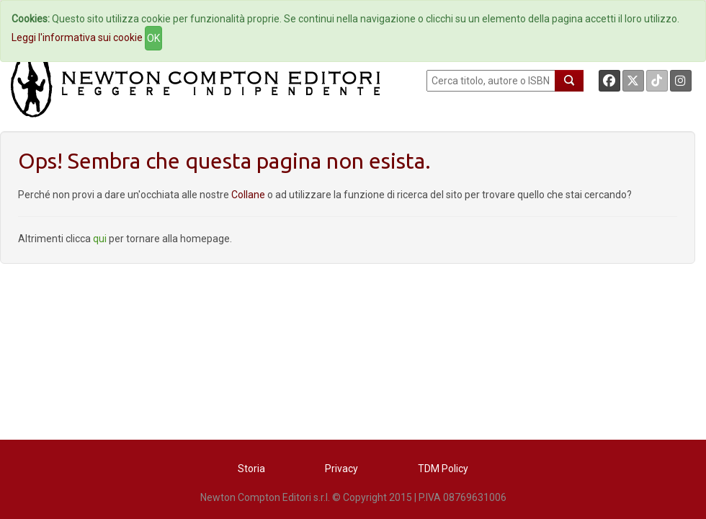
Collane (249, 194)
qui (100, 238)
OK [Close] (153, 38)
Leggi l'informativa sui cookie (77, 37)
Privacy (341, 468)
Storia (251, 468)
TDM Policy (443, 468)
